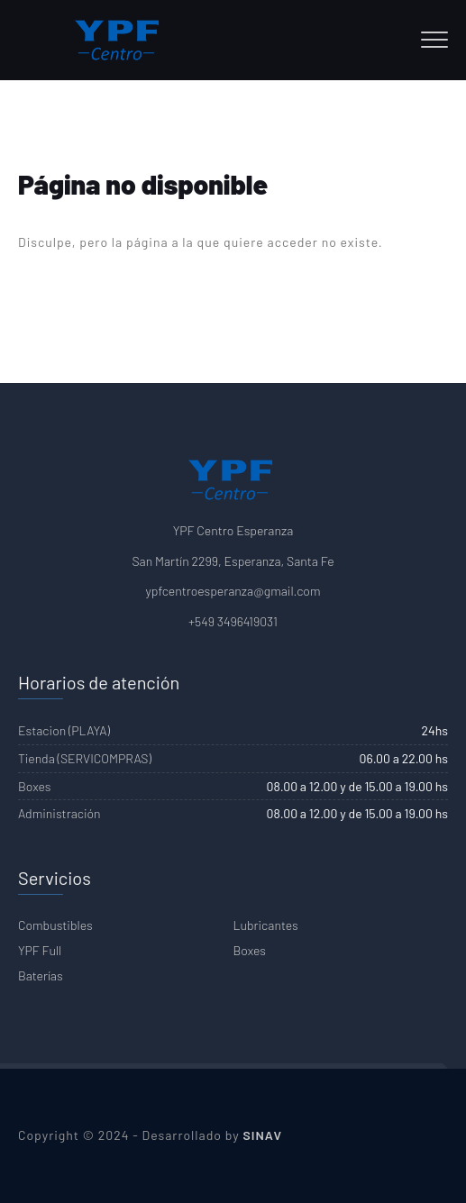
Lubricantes (265, 925)
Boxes (249, 950)
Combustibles (55, 925)
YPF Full (39, 950)
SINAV (263, 1135)
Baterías (40, 975)
